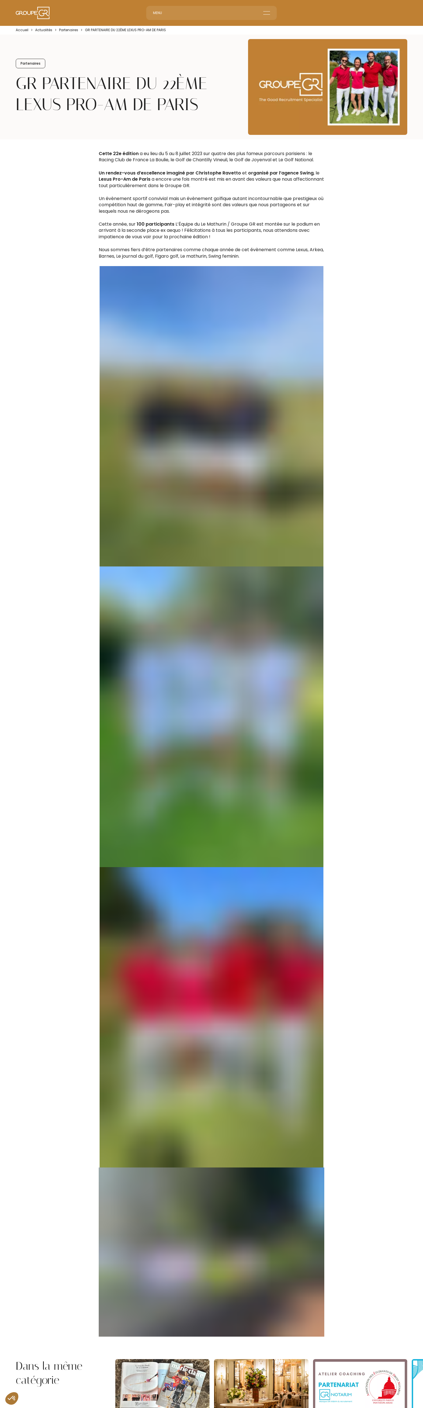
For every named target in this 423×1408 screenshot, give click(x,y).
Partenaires (68, 30)
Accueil (22, 30)
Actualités (43, 30)
